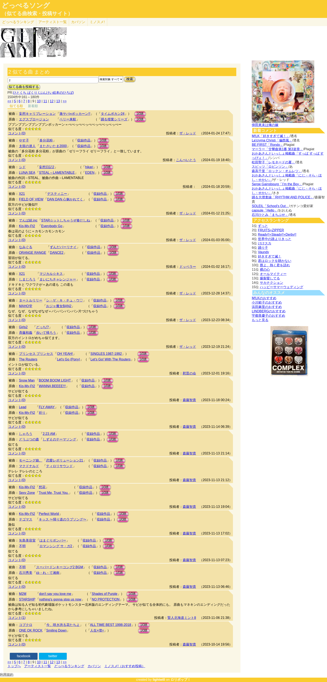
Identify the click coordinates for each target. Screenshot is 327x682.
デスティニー (57, 193)
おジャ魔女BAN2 (59, 306)
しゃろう (25, 433)
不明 (22, 546)
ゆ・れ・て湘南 (47, 572)
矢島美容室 (27, 540)
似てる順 (16, 106)
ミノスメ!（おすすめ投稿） (124, 666)
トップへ (14, 666)
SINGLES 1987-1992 (106, 353)
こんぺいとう (186, 160)
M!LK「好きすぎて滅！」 (270, 136)
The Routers (28, 359)
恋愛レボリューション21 (64, 460)
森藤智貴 (189, 400)
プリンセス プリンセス (36, 353)
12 (52, 101)
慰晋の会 (189, 373)
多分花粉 (46, 140)
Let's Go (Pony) (68, 359)
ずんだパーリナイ (63, 247)
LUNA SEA (27, 172)
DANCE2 (56, 252)
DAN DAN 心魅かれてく (65, 199)
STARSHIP (27, 599)
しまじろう (27, 279)
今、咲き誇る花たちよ (63, 625)
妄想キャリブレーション (37, 113)
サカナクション (271, 282)
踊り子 (263, 247)
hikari (89, 167)
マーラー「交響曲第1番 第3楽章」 (277, 149)
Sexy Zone (27, 492)
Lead (22, 407)
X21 (22, 193)
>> (65, 101)
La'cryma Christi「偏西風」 (272, 140)
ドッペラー (187, 266)
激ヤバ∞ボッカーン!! (74, 113)
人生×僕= (97, 630)
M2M (22, 594)
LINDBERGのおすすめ (268, 311)
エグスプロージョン (34, 119)
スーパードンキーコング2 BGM (59, 567)
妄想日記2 (46, 167)
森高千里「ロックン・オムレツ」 (277, 171)
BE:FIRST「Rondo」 (267, 144)
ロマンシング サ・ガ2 (55, 546)
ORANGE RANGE (32, 252)
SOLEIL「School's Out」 (270, 206)
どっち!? (42, 327)
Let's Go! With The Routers (111, 359)
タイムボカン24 (113, 113)
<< (9, 101)
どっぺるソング (26, 5)
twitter (52, 656)
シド (22, 167)
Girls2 (23, 327)
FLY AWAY (47, 407)
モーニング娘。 (30, 460)
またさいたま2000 (53, 146)
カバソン (78, 22)
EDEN (89, 172)
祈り (42, 412)
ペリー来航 (67, 119)
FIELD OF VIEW (31, 199)
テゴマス (25, 519)
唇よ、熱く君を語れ (275, 265)
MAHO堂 (25, 306)
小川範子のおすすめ (267, 302)
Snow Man (27, 380)
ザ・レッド (187, 133)
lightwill (159, 679)
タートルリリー (30, 300)
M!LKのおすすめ (264, 298)
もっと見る (260, 320)
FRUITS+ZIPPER (271, 230)
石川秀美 (25, 572)
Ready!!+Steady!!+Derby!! (277, 234)
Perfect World (49, 514)
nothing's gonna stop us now (60, 599)
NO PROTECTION (105, 599)
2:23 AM (49, 433)
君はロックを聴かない (274, 261)
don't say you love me (55, 594)
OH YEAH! (65, 353)
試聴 (140, 113)
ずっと (263, 226)
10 (39, 101)
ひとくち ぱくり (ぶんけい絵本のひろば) (43, 92)
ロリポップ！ (181, 679)
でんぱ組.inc (28, 220)
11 (45, 101)
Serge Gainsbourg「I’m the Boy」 (277, 184)
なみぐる (25, 247)
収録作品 (84, 140)
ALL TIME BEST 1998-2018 (110, 625)
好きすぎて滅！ (269, 256)
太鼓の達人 (27, 146)
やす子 (24, 140)
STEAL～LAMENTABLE (57, 172)
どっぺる (18, 22)
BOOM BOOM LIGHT (55, 380)
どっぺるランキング (69, 666)
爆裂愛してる (270, 278)
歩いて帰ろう (46, 332)
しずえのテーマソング (59, 439)
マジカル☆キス (51, 273)
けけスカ (264, 243)
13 (58, 101)
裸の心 (265, 269)
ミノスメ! (97, 22)
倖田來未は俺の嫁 (265, 125)
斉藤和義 (25, 332)
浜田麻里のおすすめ (267, 307)
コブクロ (25, 625)
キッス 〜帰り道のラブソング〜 (62, 519)
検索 (129, 79)
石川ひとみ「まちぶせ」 (270, 214)
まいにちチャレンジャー (57, 279)
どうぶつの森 (29, 439)
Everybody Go (51, 226)
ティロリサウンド (59, 466)
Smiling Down (56, 630)
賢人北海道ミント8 (181, 617)
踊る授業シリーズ (114, 119)
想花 (42, 487)
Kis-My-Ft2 (27, 226)
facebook (23, 656)
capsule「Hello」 (265, 210)
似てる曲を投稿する (24, 87)
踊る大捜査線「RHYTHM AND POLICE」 (283, 197)
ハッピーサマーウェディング (281, 287)
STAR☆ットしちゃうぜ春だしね (65, 220)
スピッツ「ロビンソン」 (270, 166)
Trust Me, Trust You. (54, 492)
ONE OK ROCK (31, 630)
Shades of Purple (104, 594)
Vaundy (263, 252)
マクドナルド (29, 466)
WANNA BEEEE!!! (52, 386)
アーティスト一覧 (37, 666)
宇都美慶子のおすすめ (268, 315)
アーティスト (52, 22)
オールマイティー (273, 274)
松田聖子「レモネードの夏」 (273, 162)
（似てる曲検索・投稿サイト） (37, 13)
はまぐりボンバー (52, 540)
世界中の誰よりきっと (274, 239)
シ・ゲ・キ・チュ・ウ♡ (64, 300)
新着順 (33, 106)
